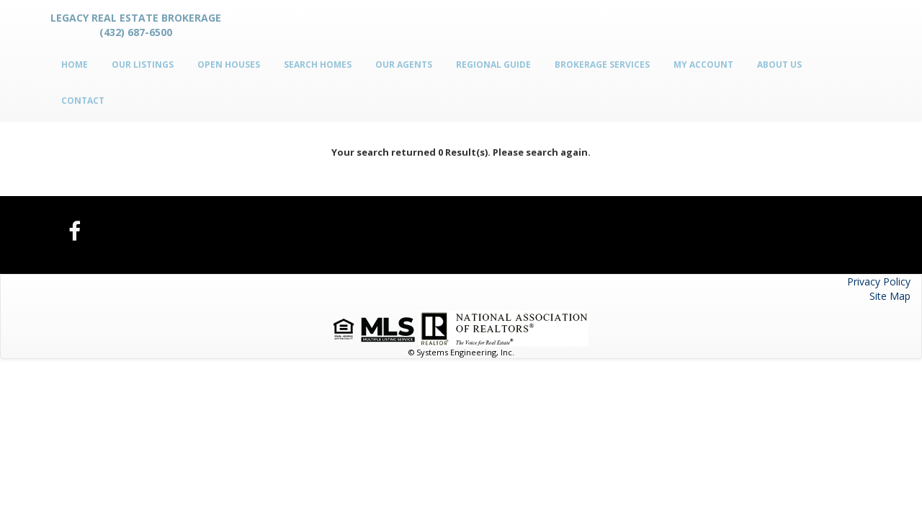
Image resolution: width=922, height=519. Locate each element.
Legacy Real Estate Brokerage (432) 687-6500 (135, 25)
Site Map (889, 296)
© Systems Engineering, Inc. (461, 352)
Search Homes (318, 64)
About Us (779, 64)
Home (74, 64)
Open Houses (228, 64)
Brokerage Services (602, 64)
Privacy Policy (878, 281)
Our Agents (403, 64)
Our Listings (143, 64)
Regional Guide (493, 64)
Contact (82, 100)
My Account (703, 64)
